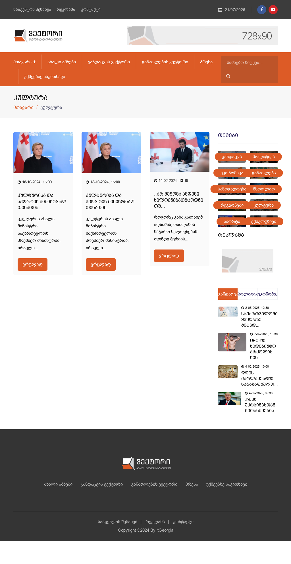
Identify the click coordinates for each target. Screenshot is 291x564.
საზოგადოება (232, 189)
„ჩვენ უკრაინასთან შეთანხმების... (261, 405)
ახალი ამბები (61, 62)
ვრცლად (32, 264)
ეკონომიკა (232, 173)
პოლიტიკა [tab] (247, 294)
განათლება (264, 173)
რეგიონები (232, 205)
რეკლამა (66, 9)
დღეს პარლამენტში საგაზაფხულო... (259, 378)
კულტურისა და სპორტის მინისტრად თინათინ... (42, 201)
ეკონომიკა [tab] (267, 294)
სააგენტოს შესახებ (32, 9)
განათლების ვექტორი (165, 62)
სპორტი (232, 221)
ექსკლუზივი (263, 221)
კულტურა (264, 205)
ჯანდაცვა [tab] (228, 294)
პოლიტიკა (264, 157)
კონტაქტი (91, 9)
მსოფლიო (264, 189)
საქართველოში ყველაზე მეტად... (259, 319)
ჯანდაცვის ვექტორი (109, 62)
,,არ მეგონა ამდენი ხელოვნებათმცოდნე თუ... (178, 200)
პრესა (206, 62)
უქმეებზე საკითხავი (44, 76)
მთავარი (22, 62)
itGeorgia (165, 530)
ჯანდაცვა (232, 157)
